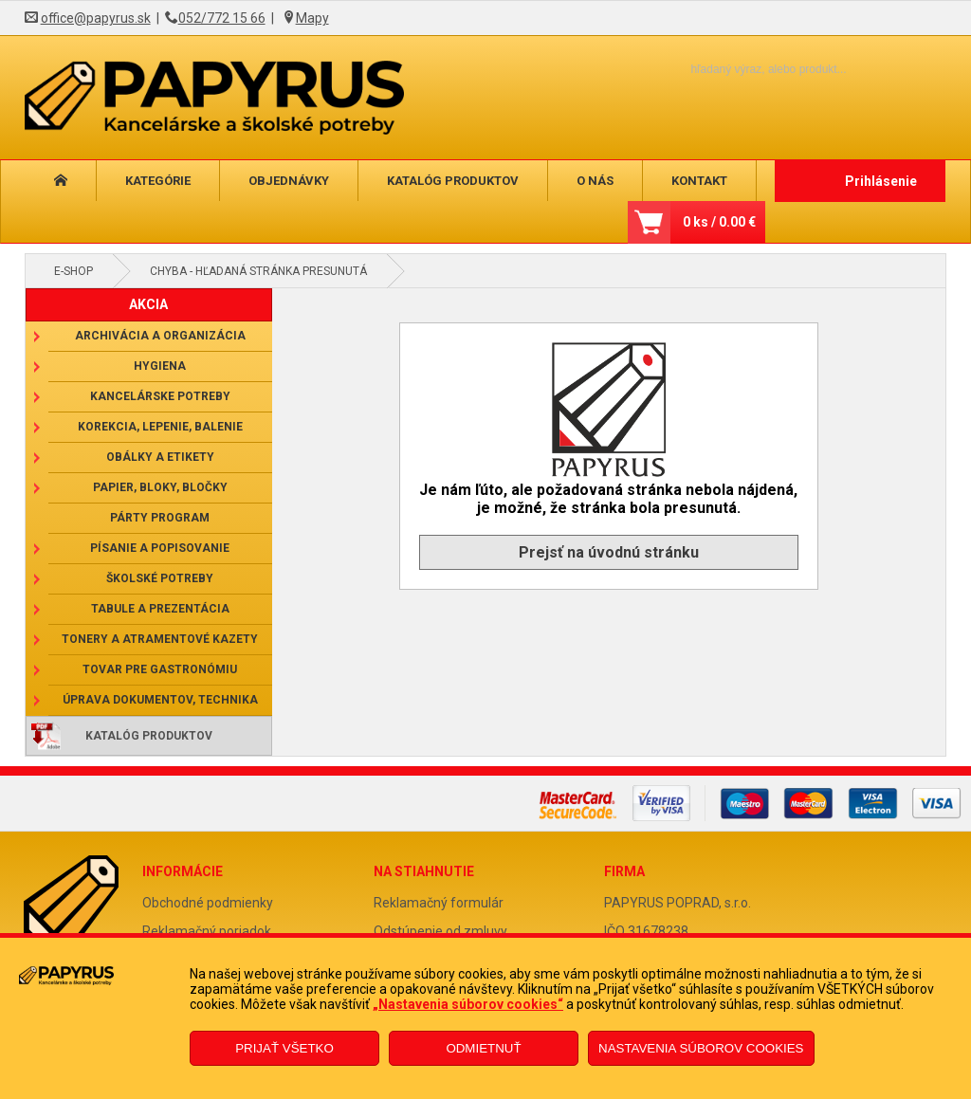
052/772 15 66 (222, 18)
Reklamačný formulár (439, 902)
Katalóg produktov (453, 181)
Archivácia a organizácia (160, 335)
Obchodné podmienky (207, 902)
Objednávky (288, 181)
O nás (595, 181)
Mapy (312, 18)
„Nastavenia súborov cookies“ (468, 1004)
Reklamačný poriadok (206, 931)
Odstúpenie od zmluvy (440, 931)
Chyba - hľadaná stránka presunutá (258, 271)
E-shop (73, 271)
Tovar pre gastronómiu (159, 669)
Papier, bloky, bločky (160, 487)
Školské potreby (159, 578)
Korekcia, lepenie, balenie (160, 426)
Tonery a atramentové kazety (160, 639)
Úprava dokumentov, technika (160, 699)
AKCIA (148, 304)
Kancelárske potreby (160, 396)
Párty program (160, 517)
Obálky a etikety (160, 457)
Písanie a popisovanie (159, 548)
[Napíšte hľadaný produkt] (735, 68)
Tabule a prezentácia (160, 608)
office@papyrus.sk (96, 18)
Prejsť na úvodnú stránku (609, 552)
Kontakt (699, 181)
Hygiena (160, 366)
